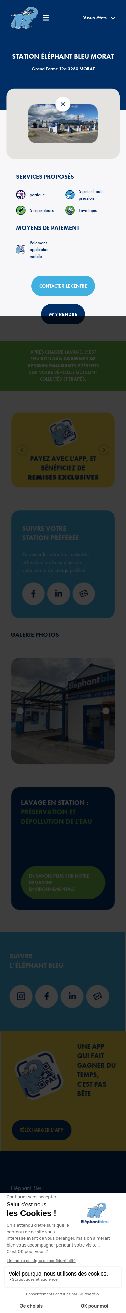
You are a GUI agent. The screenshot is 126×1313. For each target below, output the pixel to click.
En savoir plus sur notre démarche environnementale (60, 870)
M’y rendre (63, 314)
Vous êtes (99, 17)
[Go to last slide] (37, 450)
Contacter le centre (63, 286)
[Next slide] (88, 450)
